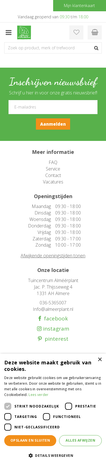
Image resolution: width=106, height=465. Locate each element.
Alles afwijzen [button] (80, 440)
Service (53, 169)
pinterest (55, 339)
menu (8, 32)
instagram (55, 328)
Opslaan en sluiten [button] (30, 440)
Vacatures (53, 182)
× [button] (100, 360)
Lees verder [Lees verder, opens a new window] (38, 394)
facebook (54, 318)
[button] (53, 455)
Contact (53, 175)
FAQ (53, 162)
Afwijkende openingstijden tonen (53, 256)
